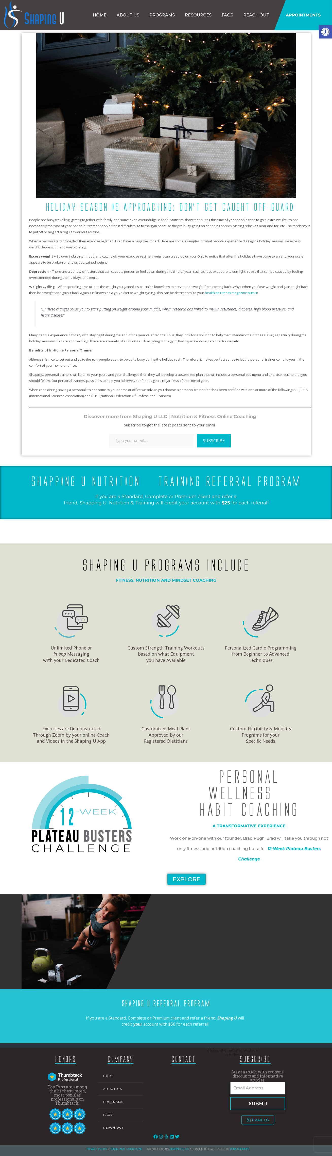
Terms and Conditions (126, 1149)
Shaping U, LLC (179, 1149)
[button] (325, 31)
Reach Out (256, 15)
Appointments (303, 15)
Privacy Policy (97, 1149)
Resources (198, 15)
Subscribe (214, 440)
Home (100, 15)
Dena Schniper (239, 1149)
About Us (128, 15)
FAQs (227, 15)
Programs (162, 15)
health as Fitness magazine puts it (230, 292)
